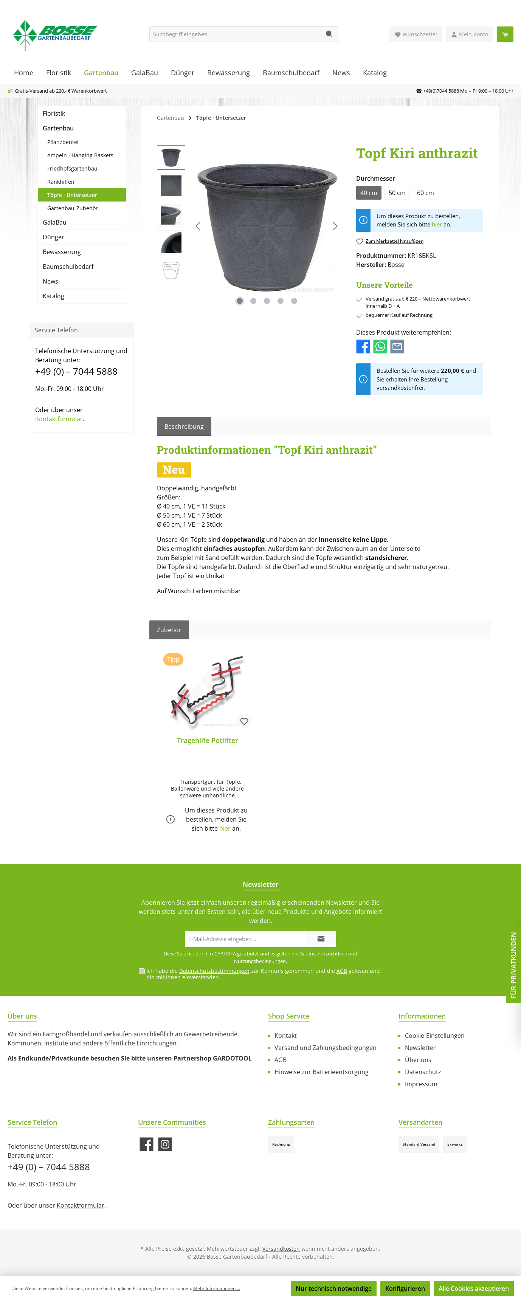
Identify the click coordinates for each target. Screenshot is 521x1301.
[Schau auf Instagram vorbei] (165, 1144)
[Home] (24, 72)
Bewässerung (62, 252)
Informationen (422, 1015)
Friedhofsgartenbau (72, 168)
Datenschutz (423, 1072)
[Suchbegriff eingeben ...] (235, 34)
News (50, 281)
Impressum (421, 1084)
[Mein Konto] (469, 34)
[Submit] (321, 939)
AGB (341, 970)
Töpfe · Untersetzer (72, 194)
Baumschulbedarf (68, 266)
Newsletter (420, 1048)
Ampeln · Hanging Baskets (80, 155)
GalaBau (55, 222)
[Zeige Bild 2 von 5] (253, 301)
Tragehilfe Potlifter (207, 740)
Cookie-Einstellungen (435, 1035)
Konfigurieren (405, 1288)
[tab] (184, 426)
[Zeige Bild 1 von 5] (240, 301)
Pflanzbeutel (63, 142)
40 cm (368, 193)
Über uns (418, 1060)
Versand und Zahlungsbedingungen (325, 1048)
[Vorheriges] (198, 226)
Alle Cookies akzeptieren (474, 1288)
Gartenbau (58, 128)
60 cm (425, 193)
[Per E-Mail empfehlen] (397, 346)
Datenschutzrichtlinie (323, 953)
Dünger (53, 237)
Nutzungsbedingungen (260, 961)
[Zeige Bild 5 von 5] (294, 301)
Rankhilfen (60, 181)
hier (437, 224)
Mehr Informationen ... (216, 1288)
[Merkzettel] (415, 34)
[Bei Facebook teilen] (363, 346)
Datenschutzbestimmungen (214, 970)
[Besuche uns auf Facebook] (146, 1144)
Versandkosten (281, 1248)
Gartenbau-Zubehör (72, 208)
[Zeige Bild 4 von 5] (281, 301)
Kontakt (285, 1035)
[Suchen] (329, 34)
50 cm (397, 193)
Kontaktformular (59, 419)
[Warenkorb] (505, 34)
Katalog (53, 296)
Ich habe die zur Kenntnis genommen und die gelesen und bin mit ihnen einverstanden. (263, 974)
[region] (249, 226)
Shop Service (289, 1015)
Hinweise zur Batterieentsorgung (321, 1072)
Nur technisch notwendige (334, 1288)
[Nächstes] (335, 226)
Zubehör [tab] (169, 630)
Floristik (54, 113)
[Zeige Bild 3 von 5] (267, 301)
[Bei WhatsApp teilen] (380, 346)
